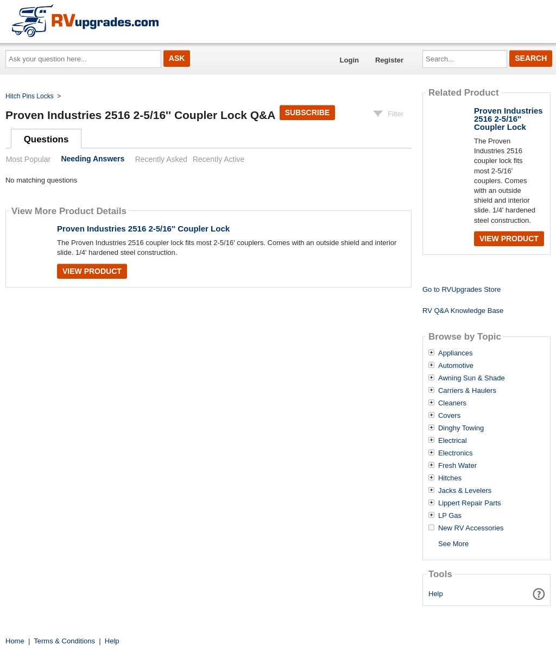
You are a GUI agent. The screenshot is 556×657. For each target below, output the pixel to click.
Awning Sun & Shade (471, 378)
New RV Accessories (470, 528)
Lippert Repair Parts (469, 503)
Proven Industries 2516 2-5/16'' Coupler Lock (143, 228)
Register (389, 60)
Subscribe (307, 112)
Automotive (455, 366)
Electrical (452, 441)
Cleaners (452, 403)
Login (349, 60)
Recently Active (219, 159)
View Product (92, 271)
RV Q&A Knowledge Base (462, 310)
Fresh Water (457, 466)
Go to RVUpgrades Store (461, 289)
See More (453, 544)
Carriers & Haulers (467, 391)
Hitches (450, 478)
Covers (449, 416)
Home (14, 641)
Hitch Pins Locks (29, 96)
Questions (46, 139)
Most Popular (28, 159)
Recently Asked (161, 159)
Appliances (455, 353)
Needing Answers (92, 159)
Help (435, 594)
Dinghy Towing (461, 428)
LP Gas (450, 516)
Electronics (455, 453)
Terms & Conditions (64, 641)
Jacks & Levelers (464, 491)
